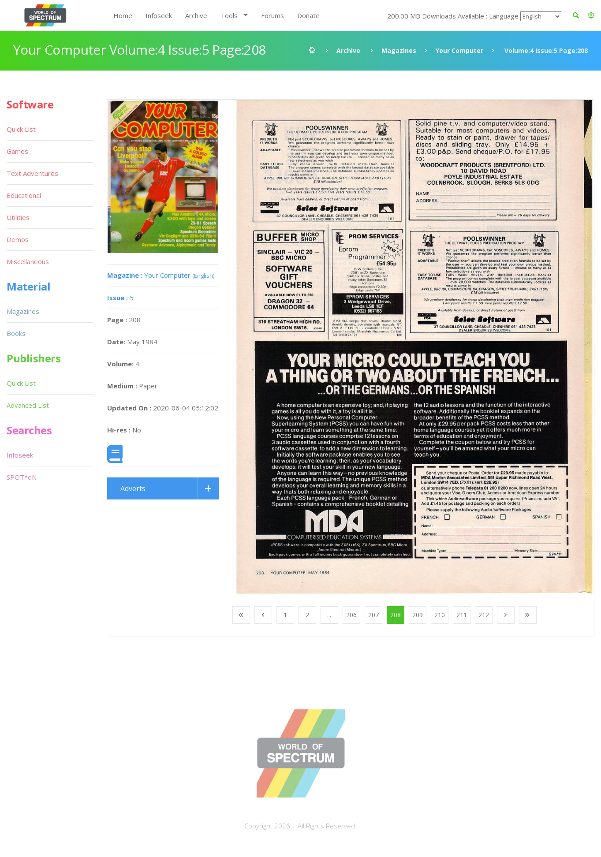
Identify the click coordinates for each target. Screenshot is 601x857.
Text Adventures (32, 173)
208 (395, 615)
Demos (18, 239)
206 (351, 615)
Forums (272, 15)
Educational (24, 195)
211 (461, 615)
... (329, 615)
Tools (229, 15)
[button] (591, 15)
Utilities (18, 217)
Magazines (398, 50)
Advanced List (28, 405)
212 (483, 615)
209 (417, 615)
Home (122, 15)
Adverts (133, 488)
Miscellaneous (28, 261)
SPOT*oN (22, 477)
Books (16, 333)
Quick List (21, 129)
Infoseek (159, 15)
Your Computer (459, 50)
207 (373, 615)
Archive (196, 15)
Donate (308, 15)
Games (17, 151)
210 (439, 615)
